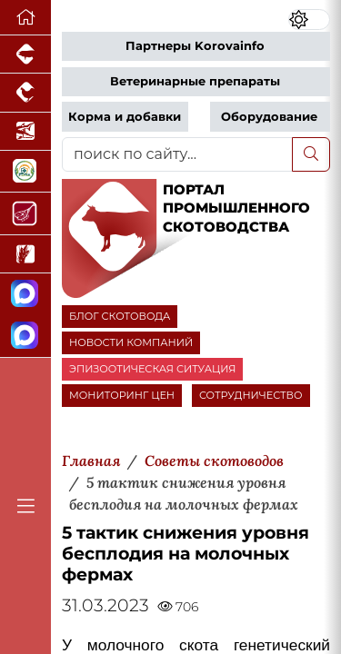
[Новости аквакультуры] (25, 132)
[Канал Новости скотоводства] (25, 294)
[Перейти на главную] (25, 17)
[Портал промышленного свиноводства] (25, 54)
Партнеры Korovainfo (195, 46)
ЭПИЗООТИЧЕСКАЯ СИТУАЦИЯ (152, 368)
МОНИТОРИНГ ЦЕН (122, 395)
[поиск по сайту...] (177, 154)
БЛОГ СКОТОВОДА (119, 316)
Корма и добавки (124, 117)
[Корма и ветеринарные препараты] (25, 172)
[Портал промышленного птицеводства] (25, 93)
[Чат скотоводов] (25, 336)
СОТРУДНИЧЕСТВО (251, 395)
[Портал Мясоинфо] (25, 213)
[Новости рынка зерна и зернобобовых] (25, 254)
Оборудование (269, 117)
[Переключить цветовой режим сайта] (309, 19)
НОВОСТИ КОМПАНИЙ (131, 342)
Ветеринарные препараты (195, 81)
